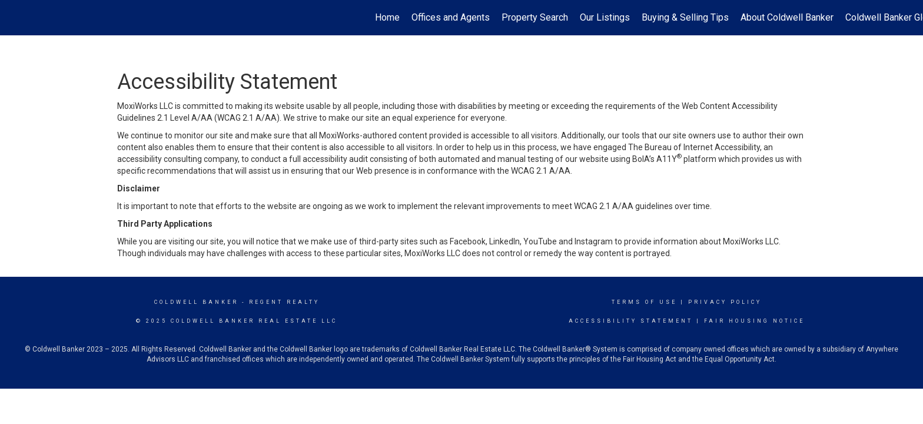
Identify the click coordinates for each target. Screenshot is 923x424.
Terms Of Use (644, 302)
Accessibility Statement (631, 321)
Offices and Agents (450, 17)
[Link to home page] (15, 17)
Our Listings (605, 17)
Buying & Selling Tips (685, 17)
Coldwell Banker (196, 302)
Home (387, 17)
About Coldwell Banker (787, 17)
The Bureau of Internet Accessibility (694, 147)
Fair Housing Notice (754, 321)
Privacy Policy (725, 302)
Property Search (535, 17)
